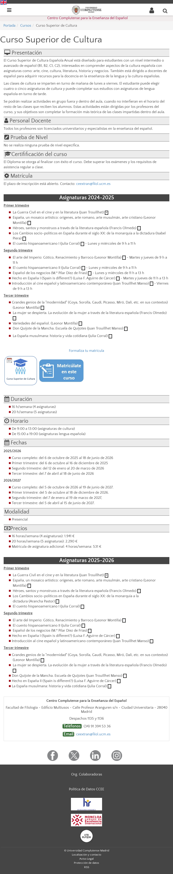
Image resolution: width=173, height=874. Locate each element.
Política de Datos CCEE (86, 789)
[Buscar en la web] (165, 11)
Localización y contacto (86, 854)
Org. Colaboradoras (86, 774)
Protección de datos (86, 862)
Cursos (25, 25)
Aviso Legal (86, 858)
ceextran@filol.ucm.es (93, 184)
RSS (86, 867)
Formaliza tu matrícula (86, 351)
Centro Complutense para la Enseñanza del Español (87, 18)
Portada (9, 25)
